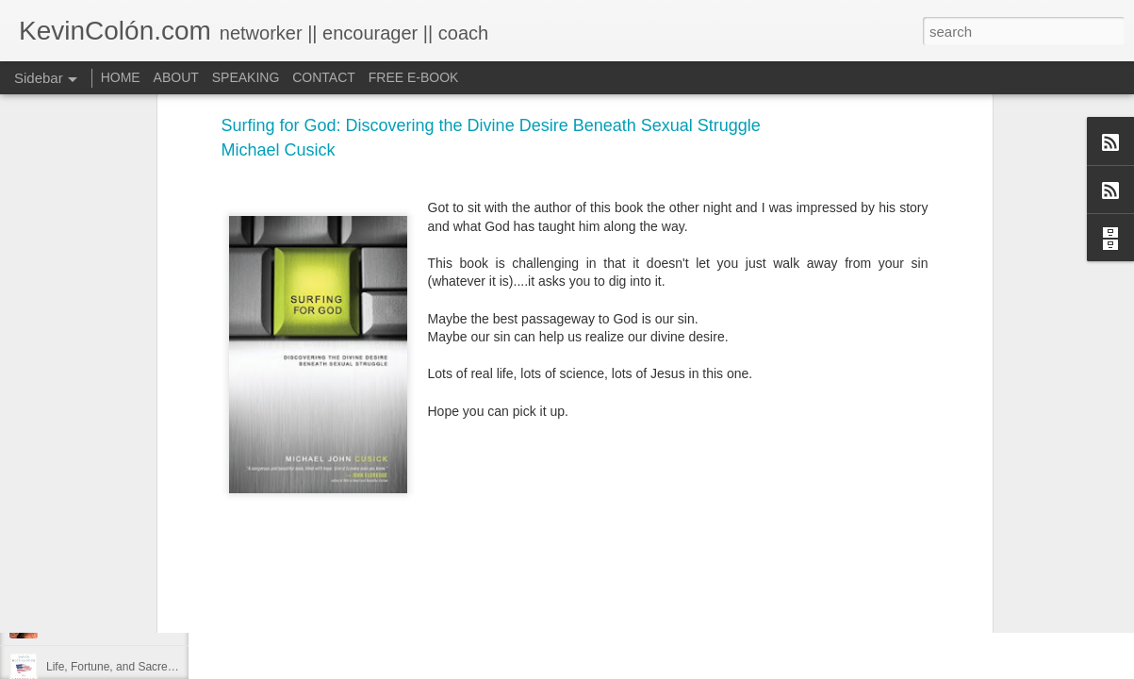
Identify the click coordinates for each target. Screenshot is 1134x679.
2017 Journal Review (99, 539)
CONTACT (323, 77)
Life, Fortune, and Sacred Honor (126, 666)
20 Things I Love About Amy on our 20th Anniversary (177, 624)
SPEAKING (246, 77)
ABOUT (176, 77)
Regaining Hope (86, 581)
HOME (120, 77)
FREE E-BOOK (414, 77)
